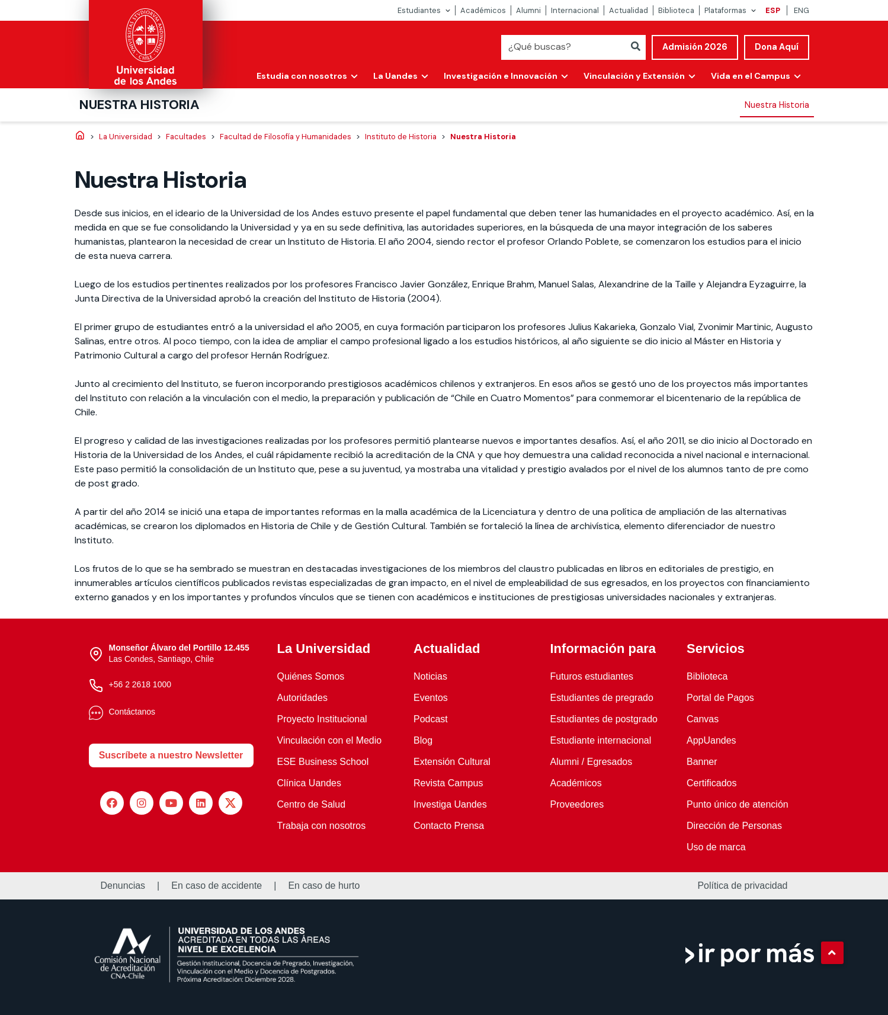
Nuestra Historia (139, 104)
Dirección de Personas (734, 826)
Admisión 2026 (694, 46)
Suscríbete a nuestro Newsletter (171, 755)
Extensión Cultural (452, 762)
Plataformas (725, 10)
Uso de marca (716, 847)
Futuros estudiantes (592, 676)
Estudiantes (419, 10)
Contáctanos (132, 711)
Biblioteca (676, 10)
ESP (772, 10)
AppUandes (711, 740)
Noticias (430, 676)
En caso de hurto (324, 886)
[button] (832, 953)
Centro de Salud (311, 804)
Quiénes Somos (311, 676)
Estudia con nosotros (302, 76)
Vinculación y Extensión (634, 76)
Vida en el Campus (750, 76)
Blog (422, 740)
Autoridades (302, 698)
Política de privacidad (742, 886)
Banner (702, 762)
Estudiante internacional (601, 740)
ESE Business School (323, 762)
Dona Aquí (777, 46)
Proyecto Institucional (322, 719)
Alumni (528, 10)
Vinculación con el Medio (329, 740)
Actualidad (628, 10)
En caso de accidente (216, 886)
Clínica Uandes (309, 783)
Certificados (711, 783)
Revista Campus (448, 783)
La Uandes (395, 76)
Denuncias (123, 886)
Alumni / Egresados (591, 762)
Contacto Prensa (448, 826)
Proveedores (577, 804)
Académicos (483, 10)
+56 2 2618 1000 (140, 684)
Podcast (430, 719)
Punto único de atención (737, 804)
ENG (801, 10)
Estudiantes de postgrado (604, 719)
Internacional (575, 10)
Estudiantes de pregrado (601, 698)
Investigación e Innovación (500, 76)
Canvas (703, 719)
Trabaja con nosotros (321, 826)
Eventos (430, 698)
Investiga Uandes (450, 804)
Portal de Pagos (720, 698)
